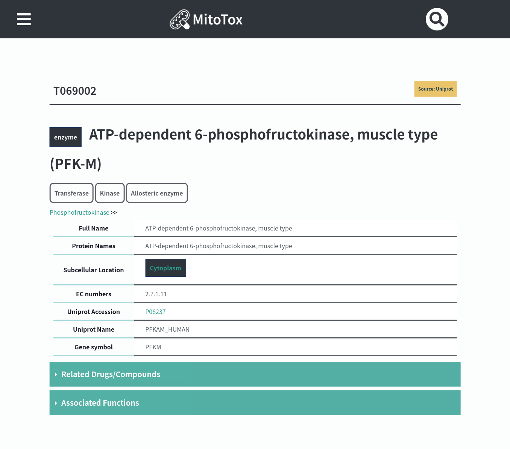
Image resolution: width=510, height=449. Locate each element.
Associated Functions (100, 402)
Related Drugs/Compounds (110, 374)
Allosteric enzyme (157, 192)
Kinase (110, 192)
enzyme (65, 136)
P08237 (155, 311)
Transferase (72, 192)
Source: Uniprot (435, 88)
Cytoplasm (165, 267)
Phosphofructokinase (79, 212)
